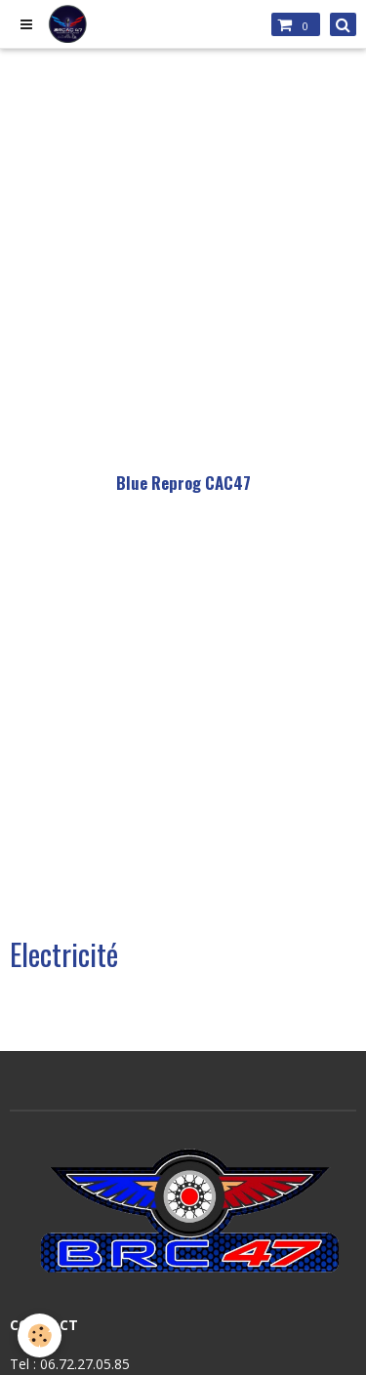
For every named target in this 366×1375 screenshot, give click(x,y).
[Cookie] (39, 1335)
